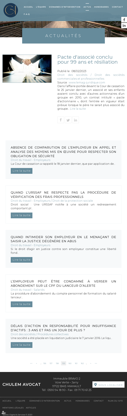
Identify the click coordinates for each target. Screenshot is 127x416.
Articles (31, 408)
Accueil (28, 7)
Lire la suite (78, 108)
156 (44, 363)
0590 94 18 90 (56, 390)
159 (63, 363)
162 (82, 363)
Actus (87, 7)
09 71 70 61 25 (82, 390)
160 (69, 363)
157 (51, 363)
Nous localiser (110, 385)
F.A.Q (27, 14)
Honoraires (101, 7)
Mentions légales (13, 408)
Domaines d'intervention (64, 7)
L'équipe (41, 7)
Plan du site (115, 401)
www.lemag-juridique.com (87, 82)
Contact (117, 7)
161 (76, 363)
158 (57, 363)
